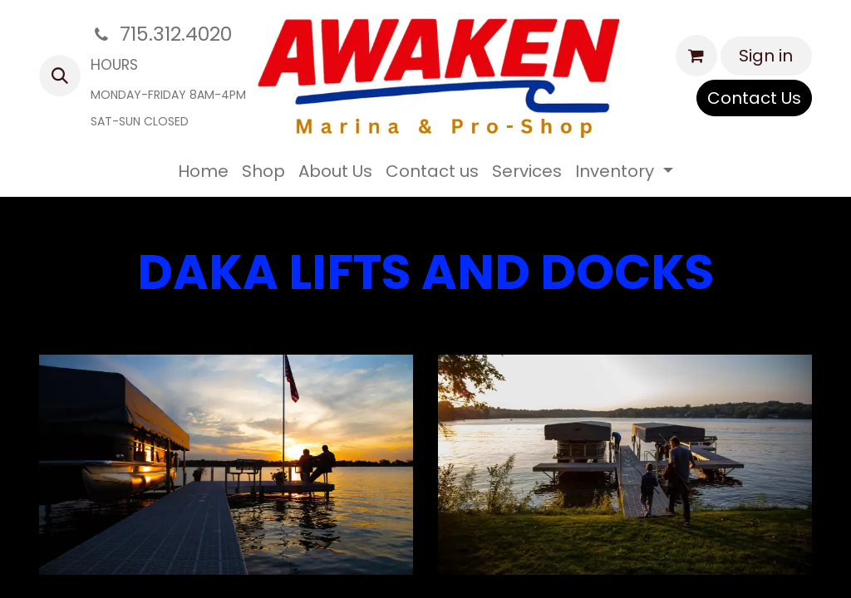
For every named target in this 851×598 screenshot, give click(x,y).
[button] (60, 75)
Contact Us (754, 98)
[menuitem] (203, 171)
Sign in (766, 55)
